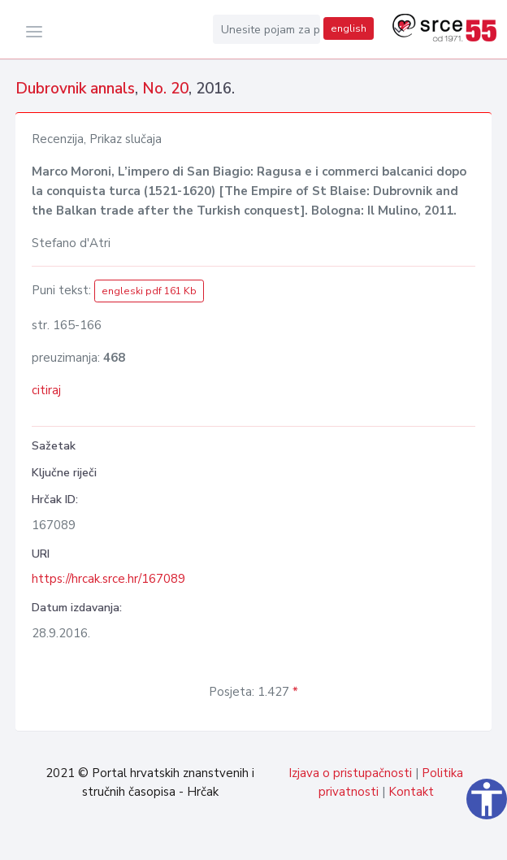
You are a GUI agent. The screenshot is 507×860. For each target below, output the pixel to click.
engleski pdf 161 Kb (149, 291)
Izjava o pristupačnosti (350, 773)
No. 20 (165, 88)
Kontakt (411, 792)
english (348, 28)
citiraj (46, 390)
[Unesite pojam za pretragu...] (266, 29)
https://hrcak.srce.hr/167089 (108, 579)
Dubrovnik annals (75, 88)
